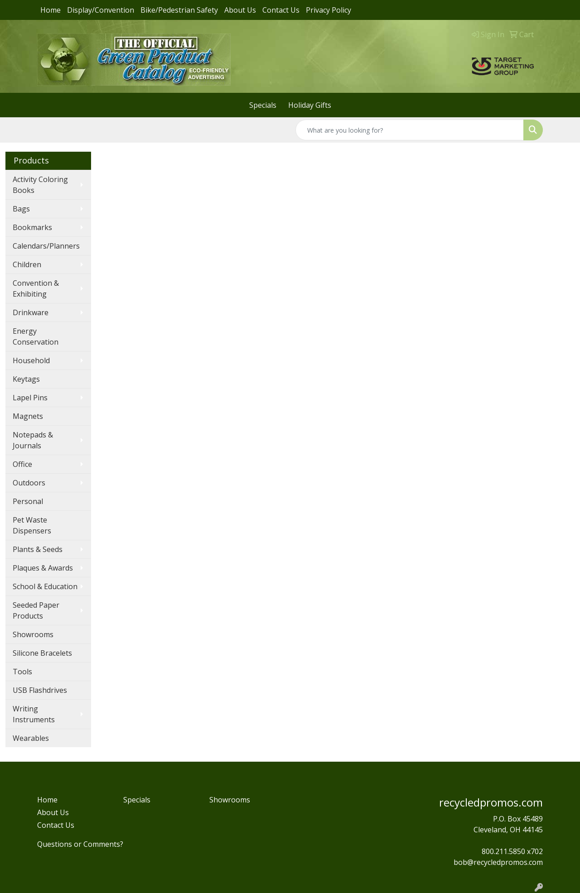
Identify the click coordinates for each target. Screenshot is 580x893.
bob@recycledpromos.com (498, 862)
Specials (262, 105)
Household (31, 360)
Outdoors (29, 483)
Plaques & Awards (43, 568)
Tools (22, 672)
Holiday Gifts (309, 105)
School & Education (45, 586)
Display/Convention (100, 10)
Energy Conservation (35, 336)
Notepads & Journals (33, 440)
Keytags (26, 379)
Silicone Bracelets (42, 653)
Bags (21, 209)
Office (22, 464)
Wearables (31, 738)
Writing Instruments (34, 714)
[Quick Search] (409, 130)
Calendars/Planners (46, 246)
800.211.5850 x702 (512, 851)
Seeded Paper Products (36, 610)
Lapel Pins (30, 398)
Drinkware (30, 312)
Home (50, 10)
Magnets (28, 416)
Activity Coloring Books (40, 184)
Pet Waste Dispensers (32, 525)
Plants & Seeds (38, 549)
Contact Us (281, 10)
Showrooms (33, 634)
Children (27, 264)
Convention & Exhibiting (36, 288)
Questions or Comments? (80, 844)
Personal (28, 501)
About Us (240, 10)
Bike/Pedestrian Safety (179, 10)
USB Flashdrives (40, 690)
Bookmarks (32, 227)
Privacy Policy (328, 10)
